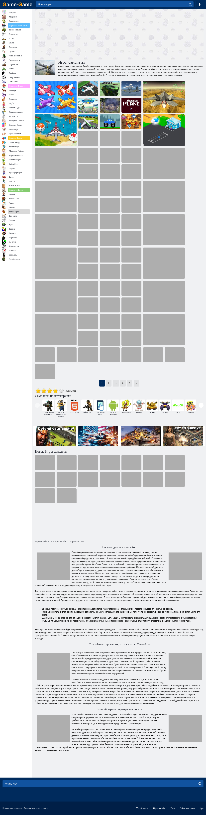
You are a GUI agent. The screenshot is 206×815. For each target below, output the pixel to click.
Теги (173, 808)
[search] (190, 4)
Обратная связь (187, 808)
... (116, 383)
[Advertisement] (77, 33)
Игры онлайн (159, 808)
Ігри (202, 808)
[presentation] (37, 405)
